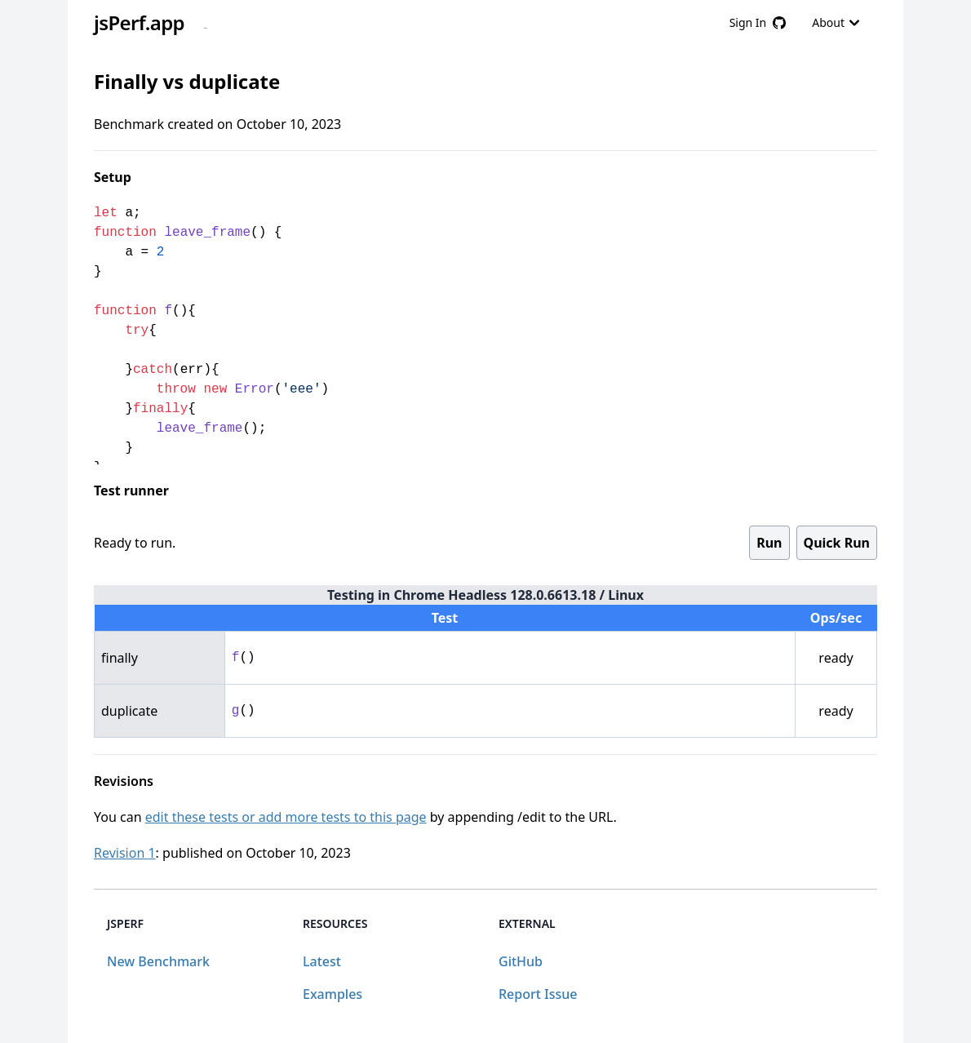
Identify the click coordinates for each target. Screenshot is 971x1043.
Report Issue (538, 994)
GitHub (521, 961)
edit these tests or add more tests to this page (286, 817)
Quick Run (837, 543)
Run (769, 543)
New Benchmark (158, 961)
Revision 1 (125, 853)
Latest (322, 961)
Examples (332, 994)
